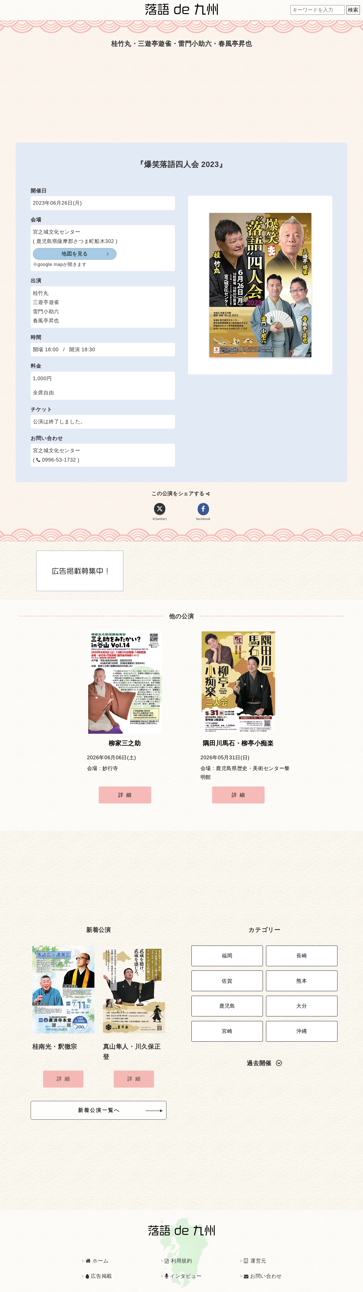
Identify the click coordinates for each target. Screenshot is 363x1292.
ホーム (97, 1252)
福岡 (227, 949)
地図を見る (61, 254)
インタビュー (183, 1267)
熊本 (301, 971)
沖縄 (301, 1016)
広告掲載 (99, 1267)
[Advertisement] (181, 96)
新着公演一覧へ (108, 1103)
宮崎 (227, 1016)
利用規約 (178, 1252)
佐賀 (227, 971)
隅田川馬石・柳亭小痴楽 (238, 747)
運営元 (255, 1252)
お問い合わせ (263, 1267)
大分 (301, 994)
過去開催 (264, 1046)
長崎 (301, 949)
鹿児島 (227, 994)
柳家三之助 (125, 747)
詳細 (126, 799)
